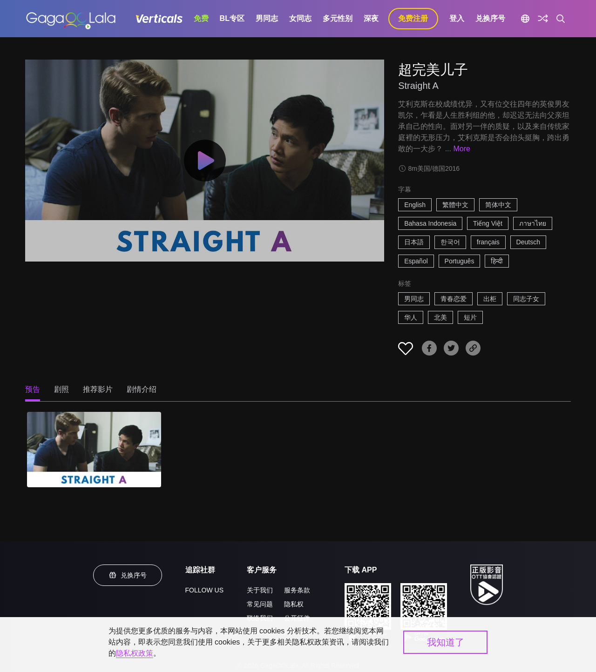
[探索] (543, 18)
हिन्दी (497, 261)
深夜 (371, 18)
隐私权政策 (134, 653)
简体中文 (498, 204)
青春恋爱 (453, 298)
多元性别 (337, 18)
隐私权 (294, 604)
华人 (410, 317)
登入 (456, 18)
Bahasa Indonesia (430, 223)
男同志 (267, 18)
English (415, 204)
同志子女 (526, 298)
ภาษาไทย (532, 223)
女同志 (300, 18)
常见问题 (260, 604)
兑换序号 (490, 18)
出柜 (489, 298)
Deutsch (528, 242)
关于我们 (260, 590)
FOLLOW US (204, 590)
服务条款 (297, 590)
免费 (201, 18)
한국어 (450, 242)
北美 (440, 317)
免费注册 (413, 18)
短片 (470, 317)
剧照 (61, 389)
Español (416, 261)
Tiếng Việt (487, 223)
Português (459, 261)
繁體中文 (455, 204)
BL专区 (232, 18)
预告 (32, 389)
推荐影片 (98, 389)
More (461, 149)
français (488, 242)
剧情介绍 (141, 389)
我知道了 (445, 642)
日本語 (414, 242)
